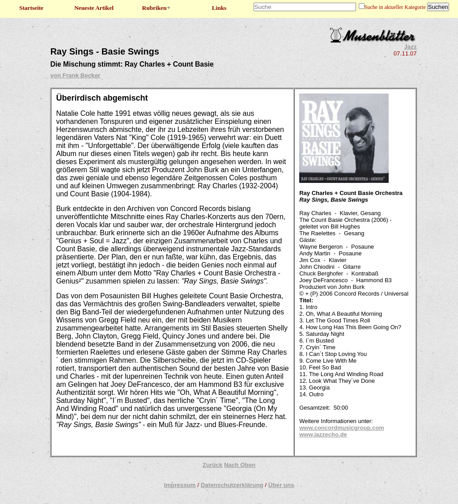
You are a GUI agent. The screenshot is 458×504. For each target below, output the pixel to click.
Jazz (410, 46)
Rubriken (156, 7)
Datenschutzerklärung (232, 485)
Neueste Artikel (94, 7)
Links (219, 7)
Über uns (281, 485)
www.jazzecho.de (323, 434)
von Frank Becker (75, 75)
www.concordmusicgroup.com (341, 427)
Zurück (212, 465)
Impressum (179, 485)
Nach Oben (239, 465)
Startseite (31, 7)
